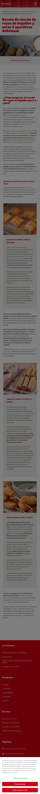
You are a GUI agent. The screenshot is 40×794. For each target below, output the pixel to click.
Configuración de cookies (19, 778)
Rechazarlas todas (20, 784)
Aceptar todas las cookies (20, 790)
